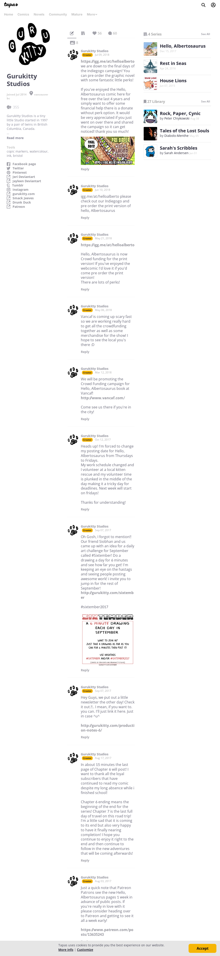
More (92, 14)
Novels (39, 14)
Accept (203, 948)
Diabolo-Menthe (176, 135)
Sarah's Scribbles (178, 148)
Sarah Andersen (176, 153)
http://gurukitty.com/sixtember (107, 595)
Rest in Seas (173, 63)
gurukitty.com (24, 194)
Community (58, 14)
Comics (23, 14)
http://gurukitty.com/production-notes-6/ (107, 728)
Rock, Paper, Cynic (180, 113)
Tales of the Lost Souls (184, 131)
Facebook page (24, 164)
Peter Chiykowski (176, 118)
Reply (85, 169)
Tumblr (17, 185)
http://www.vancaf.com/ (103, 397)
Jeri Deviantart (24, 177)
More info (65, 949)
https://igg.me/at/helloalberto (107, 61)
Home (8, 14)
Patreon (19, 207)
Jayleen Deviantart (27, 181)
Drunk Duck (22, 202)
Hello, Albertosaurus (183, 46)
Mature (76, 14)
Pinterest (20, 172)
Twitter (18, 168)
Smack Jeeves (23, 198)
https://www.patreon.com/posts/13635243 (107, 932)
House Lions (173, 81)
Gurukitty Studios (94, 51)
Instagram (21, 189)
